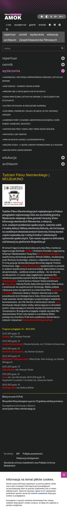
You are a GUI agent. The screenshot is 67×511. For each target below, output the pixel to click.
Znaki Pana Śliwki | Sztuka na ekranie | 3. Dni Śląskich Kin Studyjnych (30, 98)
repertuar (10, 34)
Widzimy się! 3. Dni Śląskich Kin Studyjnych (24, 91)
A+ (55, 16)
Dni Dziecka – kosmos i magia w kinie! (22, 86)
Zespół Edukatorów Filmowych (38, 40)
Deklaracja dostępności (27, 458)
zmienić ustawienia (39, 493)
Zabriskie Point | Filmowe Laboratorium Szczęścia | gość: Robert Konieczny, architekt (31, 122)
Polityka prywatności (33, 453)
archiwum (10, 40)
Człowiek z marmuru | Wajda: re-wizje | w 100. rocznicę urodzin (30, 113)
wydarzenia (37, 34)
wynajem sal (20, 24)
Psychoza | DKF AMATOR (15, 134)
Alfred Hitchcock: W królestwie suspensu (25, 105)
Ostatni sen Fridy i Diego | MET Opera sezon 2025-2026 (29, 129)
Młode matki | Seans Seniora (18, 150)
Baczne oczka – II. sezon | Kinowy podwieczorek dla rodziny (33, 145)
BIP (18, 453)
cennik (23, 34)
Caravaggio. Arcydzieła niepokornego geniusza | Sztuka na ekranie (32, 79)
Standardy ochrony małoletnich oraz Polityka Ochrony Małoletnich (29, 464)
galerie (32, 24)
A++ (61, 16)
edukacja (52, 34)
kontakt (42, 24)
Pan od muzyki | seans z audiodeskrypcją (24, 139)
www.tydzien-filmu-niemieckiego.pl (18, 408)
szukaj (33, 48)
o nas (8, 24)
